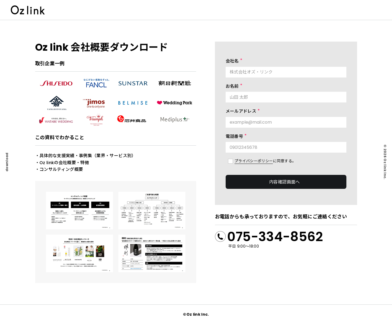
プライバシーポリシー (254, 161)
